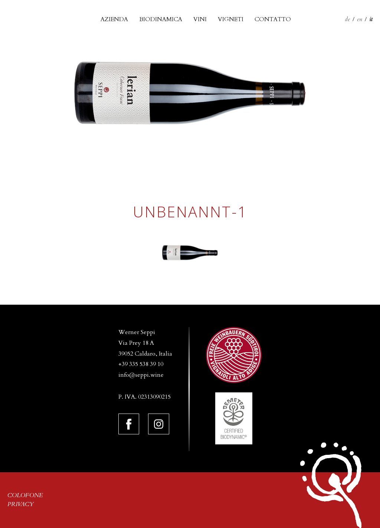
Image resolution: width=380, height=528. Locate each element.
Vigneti (230, 19)
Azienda (114, 19)
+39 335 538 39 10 (140, 364)
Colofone (25, 495)
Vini (200, 19)
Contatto (273, 19)
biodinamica (160, 19)
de (347, 19)
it (371, 19)
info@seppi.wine (141, 375)
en (359, 19)
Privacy (20, 504)
